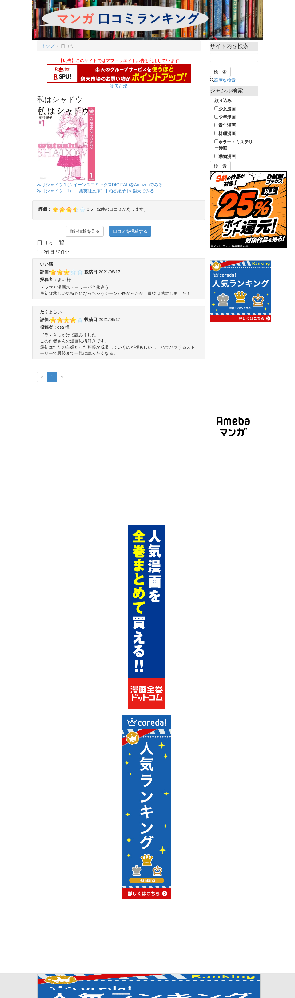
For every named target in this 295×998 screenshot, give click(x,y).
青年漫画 (225, 125)
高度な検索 (225, 80)
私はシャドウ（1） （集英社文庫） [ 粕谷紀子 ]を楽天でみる (95, 190)
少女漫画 (225, 108)
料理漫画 (225, 133)
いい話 (46, 264)
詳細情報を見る (85, 231)
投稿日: (91, 271)
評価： (44, 209)
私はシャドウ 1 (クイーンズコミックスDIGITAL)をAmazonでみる (100, 184)
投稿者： (48, 279)
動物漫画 (225, 156)
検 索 (220, 71)
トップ (48, 45)
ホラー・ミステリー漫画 (233, 145)
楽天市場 (118, 86)
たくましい (51, 311)
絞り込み (223, 100)
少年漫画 (225, 117)
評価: (45, 271)
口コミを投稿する (130, 231)
